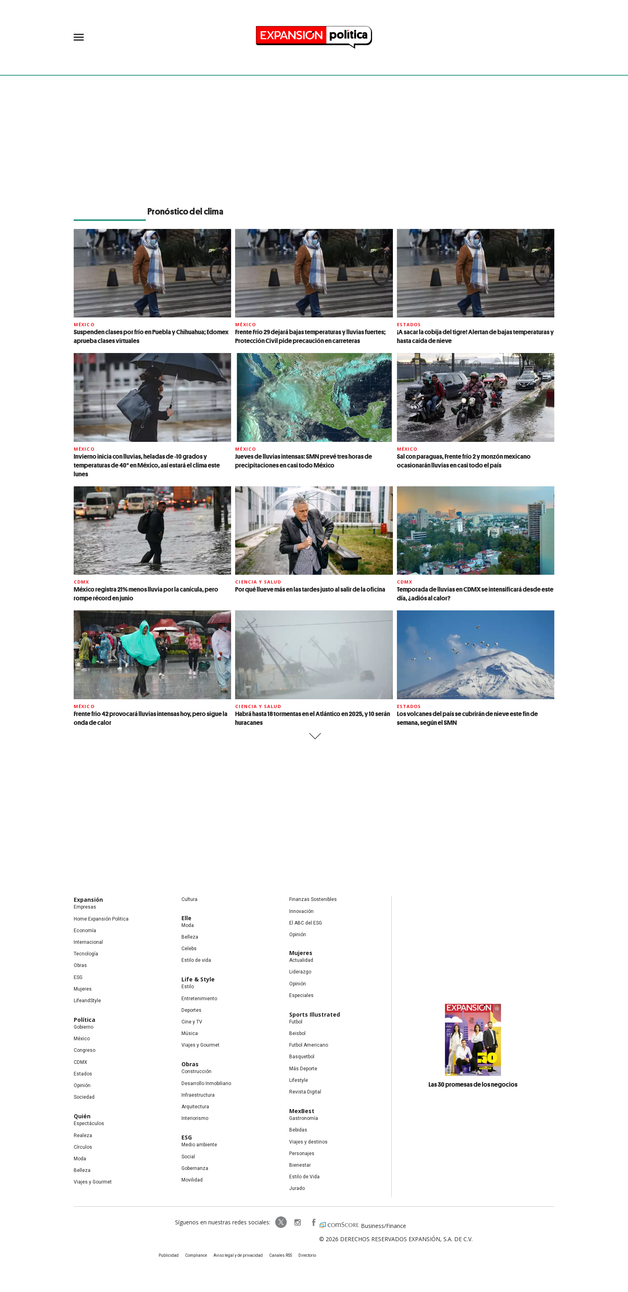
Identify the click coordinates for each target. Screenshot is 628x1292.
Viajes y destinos (308, 1142)
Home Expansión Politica (101, 919)
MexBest (301, 1111)
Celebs (189, 948)
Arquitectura (195, 1106)
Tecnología (86, 954)
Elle (186, 918)
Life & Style (198, 979)
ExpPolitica (281, 1222)
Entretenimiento (199, 998)
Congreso (84, 1050)
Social (188, 1157)
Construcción (196, 1071)
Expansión (88, 899)
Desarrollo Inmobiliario (206, 1083)
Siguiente (314, 736)
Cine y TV (191, 1022)
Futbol (295, 1022)
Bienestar (300, 1165)
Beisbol (297, 1033)
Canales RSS (280, 1255)
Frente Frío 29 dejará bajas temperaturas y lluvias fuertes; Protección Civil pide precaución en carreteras (310, 336)
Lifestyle (298, 1080)
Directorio (307, 1255)
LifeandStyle (87, 1000)
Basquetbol (301, 1056)
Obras (80, 965)
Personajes (301, 1153)
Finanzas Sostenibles (313, 899)
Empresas (85, 907)
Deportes (191, 1010)
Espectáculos (89, 1123)
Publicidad (169, 1255)
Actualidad (301, 960)
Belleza (82, 1170)
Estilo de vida (196, 960)
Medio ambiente (199, 1145)
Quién (82, 1116)
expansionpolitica (297, 1222)
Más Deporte (303, 1068)
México (84, 324)
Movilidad (192, 1180)
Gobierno (83, 1027)
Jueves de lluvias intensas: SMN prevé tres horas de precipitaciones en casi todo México (303, 460)
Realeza (83, 1135)
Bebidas (298, 1130)
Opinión (82, 1085)
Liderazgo (300, 972)
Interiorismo (194, 1118)
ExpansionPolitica (313, 1222)
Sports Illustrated (314, 1014)
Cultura (189, 899)
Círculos (83, 1147)
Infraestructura (198, 1095)
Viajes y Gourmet (93, 1182)
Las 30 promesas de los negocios (473, 1084)
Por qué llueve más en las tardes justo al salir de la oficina (310, 589)
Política (84, 1019)
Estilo (187, 986)
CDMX (81, 582)
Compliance (196, 1255)
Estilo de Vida (304, 1177)
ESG (78, 977)
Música (189, 1033)
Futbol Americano (308, 1045)
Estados (409, 324)
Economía (85, 930)
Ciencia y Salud (258, 582)
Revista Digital (305, 1092)
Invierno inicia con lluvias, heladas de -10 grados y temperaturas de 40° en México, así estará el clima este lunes (147, 465)
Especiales (301, 995)
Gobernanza (194, 1168)
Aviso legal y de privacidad (238, 1255)
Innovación (301, 911)
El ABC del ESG (305, 923)
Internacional (88, 942)
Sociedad (84, 1097)
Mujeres (83, 989)
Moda (80, 1159)
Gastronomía (303, 1118)
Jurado (297, 1188)
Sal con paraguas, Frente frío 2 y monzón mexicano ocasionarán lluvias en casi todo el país (464, 460)
